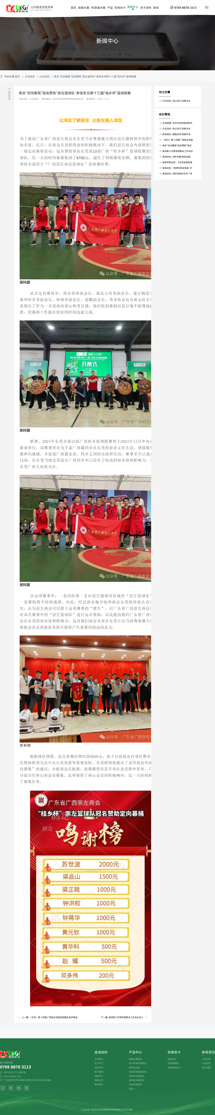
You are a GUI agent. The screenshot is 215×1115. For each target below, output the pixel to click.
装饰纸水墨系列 (136, 1080)
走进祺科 (101, 1052)
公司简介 (99, 1059)
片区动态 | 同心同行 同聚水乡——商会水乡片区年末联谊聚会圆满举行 (177, 102)
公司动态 (30, 76)
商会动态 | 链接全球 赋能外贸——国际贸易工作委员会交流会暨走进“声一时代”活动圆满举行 (177, 135)
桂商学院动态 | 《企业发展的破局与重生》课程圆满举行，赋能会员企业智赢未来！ (177, 163)
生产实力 (99, 1063)
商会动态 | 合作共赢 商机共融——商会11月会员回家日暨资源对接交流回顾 (177, 158)
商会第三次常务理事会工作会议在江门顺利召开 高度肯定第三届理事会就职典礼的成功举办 (177, 152)
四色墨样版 (173, 1063)
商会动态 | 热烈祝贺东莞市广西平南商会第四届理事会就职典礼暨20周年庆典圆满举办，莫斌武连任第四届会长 (177, 174)
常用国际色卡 (174, 1067)
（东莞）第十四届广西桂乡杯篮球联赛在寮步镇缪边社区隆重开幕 (177, 141)
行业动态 (206, 1063)
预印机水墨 (134, 1067)
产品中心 (135, 1052)
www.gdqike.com (12, 1076)
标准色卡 (174, 1052)
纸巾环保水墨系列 (137, 1063)
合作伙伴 (99, 1067)
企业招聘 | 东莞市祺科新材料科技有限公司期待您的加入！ (177, 124)
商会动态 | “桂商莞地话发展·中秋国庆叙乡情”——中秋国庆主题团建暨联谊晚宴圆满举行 (177, 169)
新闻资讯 (208, 1052)
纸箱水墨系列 (135, 1059)
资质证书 (99, 1080)
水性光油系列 (135, 1084)
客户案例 (99, 1072)
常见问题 (206, 1067)
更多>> (132, 1089)
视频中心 (99, 1076)
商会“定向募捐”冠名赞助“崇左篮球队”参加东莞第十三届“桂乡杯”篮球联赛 (95, 76)
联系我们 (99, 1084)
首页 (17, 76)
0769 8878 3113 (15, 1067)
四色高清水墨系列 (137, 1072)
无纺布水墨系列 (136, 1076)
